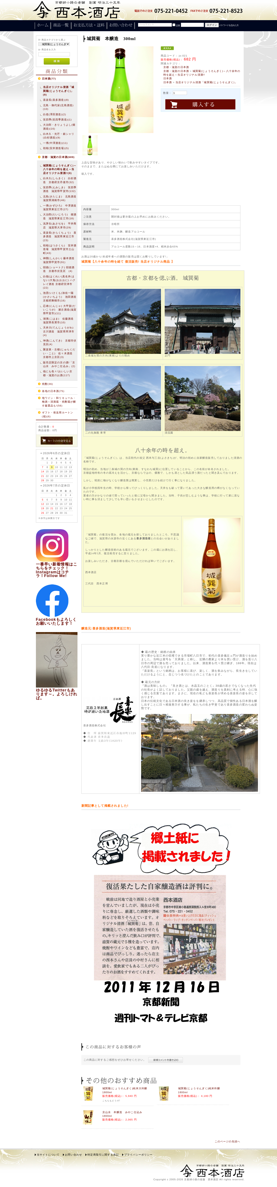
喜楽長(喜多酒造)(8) (56, 99)
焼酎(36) (47, 383)
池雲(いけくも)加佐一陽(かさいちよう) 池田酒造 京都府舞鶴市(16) (60, 296)
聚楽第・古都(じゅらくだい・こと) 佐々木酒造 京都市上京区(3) (59, 353)
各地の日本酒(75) (53, 391)
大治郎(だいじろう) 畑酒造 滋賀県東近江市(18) (60, 216)
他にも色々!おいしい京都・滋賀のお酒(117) (57, 373)
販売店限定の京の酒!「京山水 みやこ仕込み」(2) (59, 364)
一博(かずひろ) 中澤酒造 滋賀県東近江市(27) (60, 207)
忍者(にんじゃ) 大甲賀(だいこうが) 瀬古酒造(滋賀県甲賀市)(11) (60, 309)
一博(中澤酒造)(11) (55, 142)
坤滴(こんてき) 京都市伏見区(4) (60, 342)
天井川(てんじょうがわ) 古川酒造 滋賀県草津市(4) (60, 331)
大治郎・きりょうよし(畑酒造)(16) (59, 126)
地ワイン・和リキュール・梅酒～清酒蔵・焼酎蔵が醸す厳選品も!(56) (59, 402)
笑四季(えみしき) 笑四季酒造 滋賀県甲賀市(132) (60, 189)
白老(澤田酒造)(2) (54, 114)
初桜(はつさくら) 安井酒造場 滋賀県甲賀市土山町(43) (60, 249)
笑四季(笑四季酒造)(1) (57, 119)
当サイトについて (48, 1154)
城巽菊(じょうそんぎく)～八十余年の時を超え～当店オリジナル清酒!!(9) (60, 169)
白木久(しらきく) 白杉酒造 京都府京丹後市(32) (60, 180)
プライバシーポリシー (138, 1154)
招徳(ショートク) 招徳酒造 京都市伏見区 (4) (59, 269)
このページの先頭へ (227, 1141)
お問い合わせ (73, 1154)
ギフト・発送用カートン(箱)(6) (57, 414)
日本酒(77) (49, 78)
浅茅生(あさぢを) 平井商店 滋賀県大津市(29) (60, 225)
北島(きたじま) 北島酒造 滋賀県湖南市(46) (60, 198)
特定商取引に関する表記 (103, 1154)
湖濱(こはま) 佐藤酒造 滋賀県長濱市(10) (60, 320)
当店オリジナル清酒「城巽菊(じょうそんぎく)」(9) (58, 91)
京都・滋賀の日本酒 (176, 67)
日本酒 (167, 78)
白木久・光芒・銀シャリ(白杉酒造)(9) (58, 135)
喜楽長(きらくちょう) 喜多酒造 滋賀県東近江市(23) (60, 236)
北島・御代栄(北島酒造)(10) (58, 107)
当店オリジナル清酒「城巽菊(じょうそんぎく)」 (206, 82)
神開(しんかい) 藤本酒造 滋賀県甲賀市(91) (60, 260)
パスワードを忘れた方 (228, 25)
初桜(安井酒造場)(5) (56, 148)
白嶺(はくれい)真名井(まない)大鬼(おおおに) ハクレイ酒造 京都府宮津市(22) (59, 282)
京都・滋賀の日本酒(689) (58, 157)
